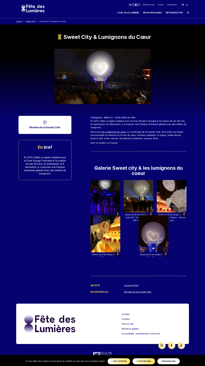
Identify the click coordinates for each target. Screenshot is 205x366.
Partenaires (172, 5)
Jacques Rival (131, 285)
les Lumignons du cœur (114, 132)
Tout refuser (144, 361)
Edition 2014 (30, 21)
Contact (126, 314)
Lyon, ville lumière (128, 12)
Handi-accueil (149, 5)
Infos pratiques (152, 12)
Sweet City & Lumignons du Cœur (52, 21)
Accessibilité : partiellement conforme (141, 333)
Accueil (19, 21)
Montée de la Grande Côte (45, 127)
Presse (161, 5)
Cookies (126, 318)
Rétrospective (174, 12)
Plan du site (127, 323)
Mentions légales (130, 328)
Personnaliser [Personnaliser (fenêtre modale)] (169, 361)
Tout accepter (119, 361)
